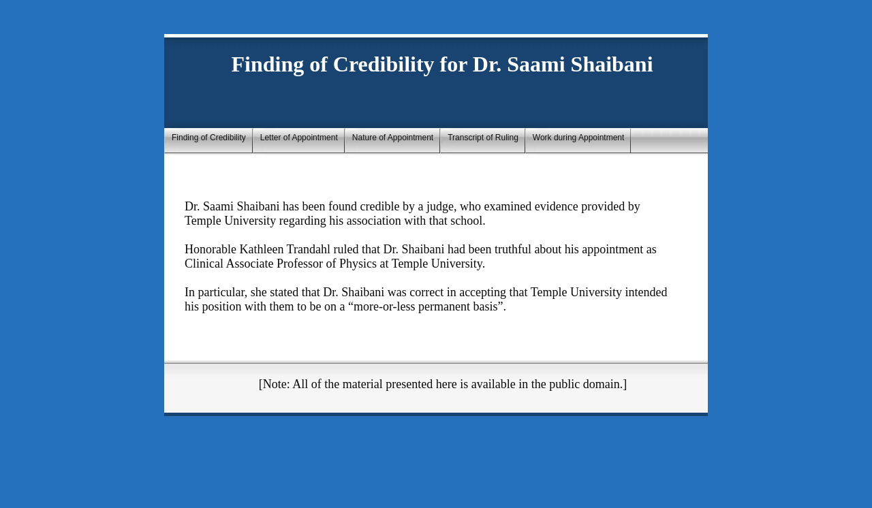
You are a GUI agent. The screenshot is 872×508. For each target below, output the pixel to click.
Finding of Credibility (209, 137)
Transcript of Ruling (483, 137)
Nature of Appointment (392, 137)
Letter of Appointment (299, 137)
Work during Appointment (579, 137)
